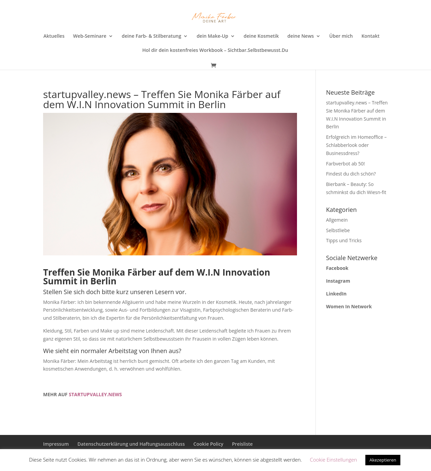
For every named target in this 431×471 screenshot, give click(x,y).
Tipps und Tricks (344, 240)
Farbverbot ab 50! (345, 163)
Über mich (341, 36)
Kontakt (370, 36)
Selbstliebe (338, 230)
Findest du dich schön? (351, 173)
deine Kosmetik (260, 36)
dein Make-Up (212, 36)
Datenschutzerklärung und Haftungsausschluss (131, 444)
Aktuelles (53, 36)
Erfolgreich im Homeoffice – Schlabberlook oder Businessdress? (356, 145)
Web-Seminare (89, 36)
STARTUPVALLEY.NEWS (95, 394)
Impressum (56, 444)
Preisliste (242, 444)
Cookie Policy (208, 444)
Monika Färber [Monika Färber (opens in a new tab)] (124, 272)
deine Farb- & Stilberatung (151, 36)
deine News (301, 36)
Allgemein (336, 220)
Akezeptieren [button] (382, 460)
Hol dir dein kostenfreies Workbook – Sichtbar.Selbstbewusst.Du (215, 50)
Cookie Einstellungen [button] (333, 459)
